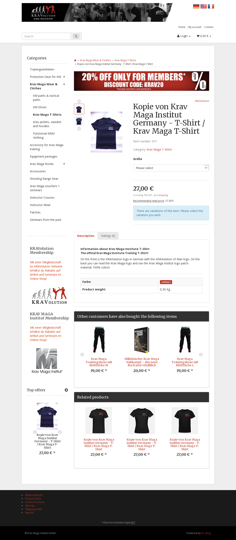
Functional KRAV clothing (44, 135)
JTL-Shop (206, 533)
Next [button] (60, 432)
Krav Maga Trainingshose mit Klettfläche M (99, 362)
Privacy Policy (33, 498)
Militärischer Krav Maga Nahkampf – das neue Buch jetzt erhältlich (142, 362)
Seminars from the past (45, 220)
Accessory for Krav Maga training (46, 147)
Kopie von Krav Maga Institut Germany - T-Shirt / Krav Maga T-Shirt (47, 441)
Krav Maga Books (49, 164)
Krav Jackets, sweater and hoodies (47, 124)
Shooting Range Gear (44, 179)
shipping (163, 195)
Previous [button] (35, 432)
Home (181, 27)
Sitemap (30, 505)
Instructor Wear (40, 205)
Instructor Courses (42, 197)
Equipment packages (43, 156)
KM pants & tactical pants (46, 98)
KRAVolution (202, 100)
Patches (35, 212)
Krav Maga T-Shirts (47, 114)
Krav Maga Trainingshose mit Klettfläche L (185, 362)
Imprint (29, 512)
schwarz (166, 282)
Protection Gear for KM (49, 77)
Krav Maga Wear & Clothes (49, 85)
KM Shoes (40, 107)
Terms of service (34, 502)
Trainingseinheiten (42, 69)
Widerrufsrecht (34, 495)
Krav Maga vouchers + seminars (45, 188)
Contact (208, 27)
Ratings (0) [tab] (108, 236)
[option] (47, 432)
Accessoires (38, 171)
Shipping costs (33, 509)
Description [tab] (85, 236)
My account (194, 27)
